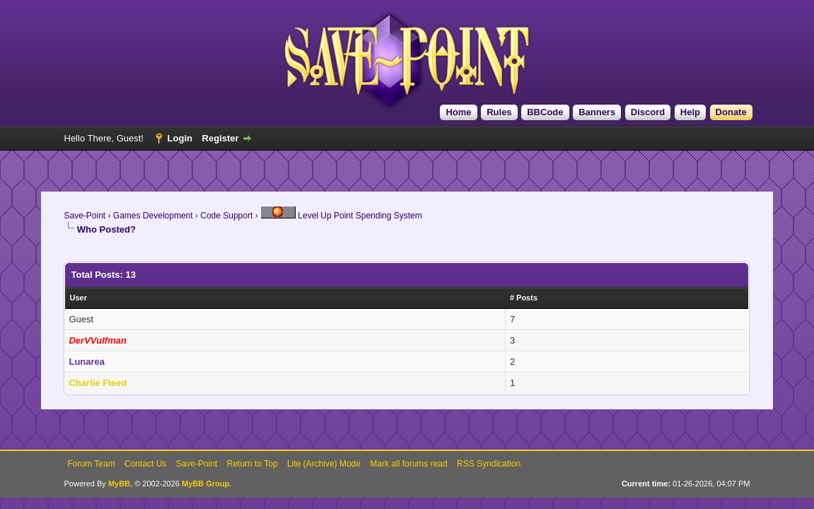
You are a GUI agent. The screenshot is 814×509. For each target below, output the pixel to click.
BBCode (545, 112)
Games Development (153, 216)
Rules (499, 112)
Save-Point (84, 216)
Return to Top (252, 464)
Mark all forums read (408, 464)
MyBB (119, 483)
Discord (648, 112)
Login (180, 138)
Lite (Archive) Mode (324, 464)
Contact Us (145, 464)
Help (690, 112)
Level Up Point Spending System (341, 216)
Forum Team (91, 464)
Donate (731, 112)
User (77, 297)
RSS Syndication (489, 464)
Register (220, 138)
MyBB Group (205, 483)
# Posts (523, 297)
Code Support (226, 216)
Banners (596, 112)
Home (458, 112)
